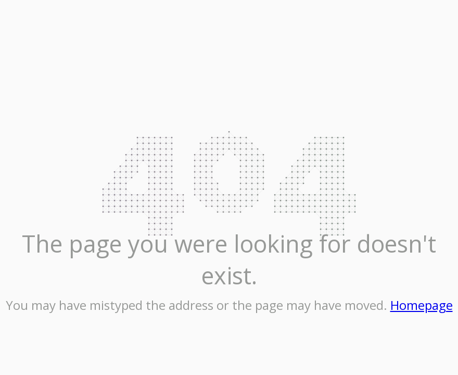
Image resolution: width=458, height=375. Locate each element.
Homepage (421, 305)
